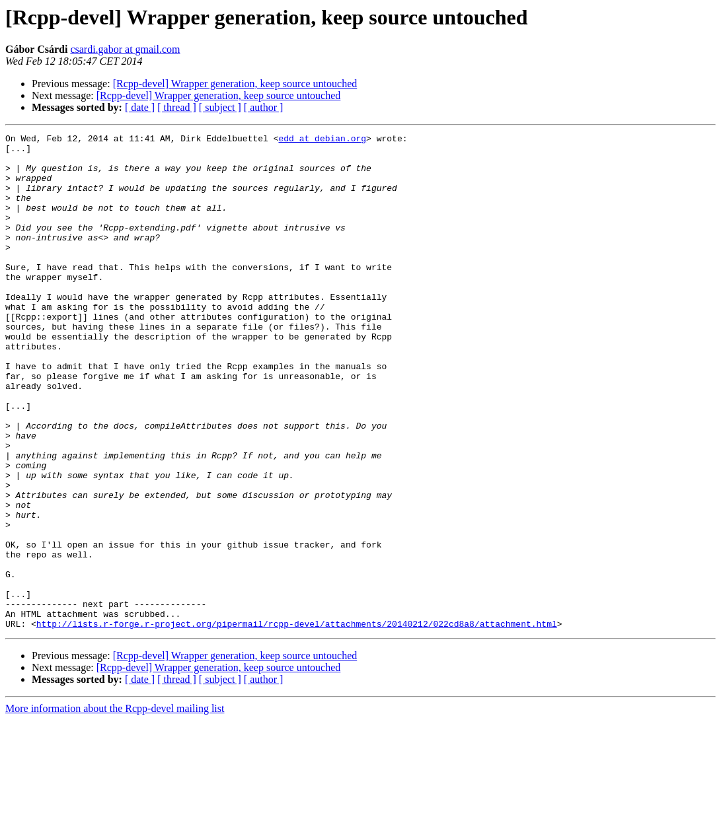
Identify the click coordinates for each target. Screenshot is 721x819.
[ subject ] (220, 107)
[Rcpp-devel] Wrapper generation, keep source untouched (235, 83)
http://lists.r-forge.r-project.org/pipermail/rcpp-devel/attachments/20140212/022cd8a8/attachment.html (296, 723)
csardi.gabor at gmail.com (125, 49)
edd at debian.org (322, 140)
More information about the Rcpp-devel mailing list (114, 807)
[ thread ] (176, 107)
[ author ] (264, 107)
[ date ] (140, 107)
